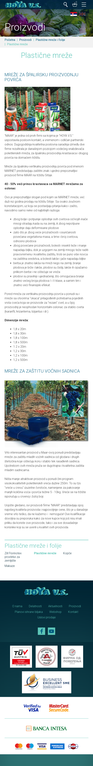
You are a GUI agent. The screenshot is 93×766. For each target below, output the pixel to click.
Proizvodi (25, 40)
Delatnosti (35, 606)
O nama (17, 606)
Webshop (55, 612)
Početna (10, 40)
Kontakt (73, 612)
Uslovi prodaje (46, 617)
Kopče (67, 553)
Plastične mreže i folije (50, 40)
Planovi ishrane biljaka (29, 612)
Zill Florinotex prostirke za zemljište (13, 557)
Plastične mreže (45, 553)
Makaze (10, 566)
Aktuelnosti (55, 606)
